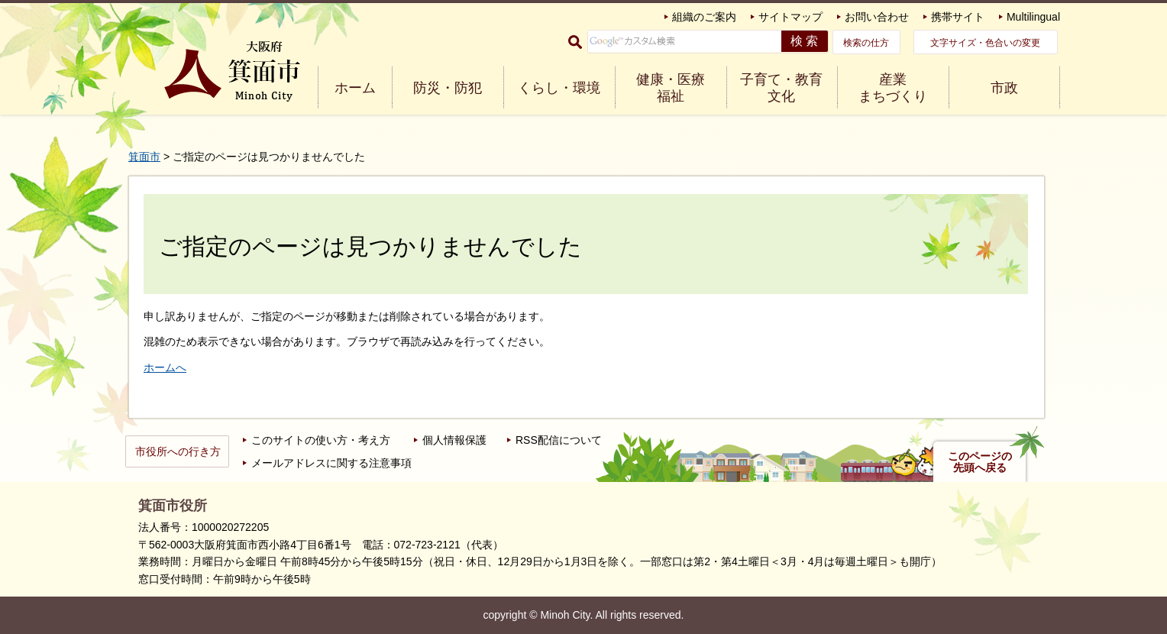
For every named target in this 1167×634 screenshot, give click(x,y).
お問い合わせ (877, 17)
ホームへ (165, 367)
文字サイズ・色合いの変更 (985, 42)
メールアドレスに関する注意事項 (331, 463)
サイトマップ (790, 17)
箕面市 (144, 156)
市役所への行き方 (178, 451)
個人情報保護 (454, 440)
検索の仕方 (866, 42)
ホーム (355, 87)
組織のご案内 (704, 17)
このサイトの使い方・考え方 (320, 440)
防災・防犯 (447, 87)
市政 (1004, 87)
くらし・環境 (559, 87)
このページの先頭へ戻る (980, 462)
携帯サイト (957, 17)
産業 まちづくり (892, 88)
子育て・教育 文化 (781, 88)
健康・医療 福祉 (670, 88)
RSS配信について (559, 440)
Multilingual (1033, 17)
